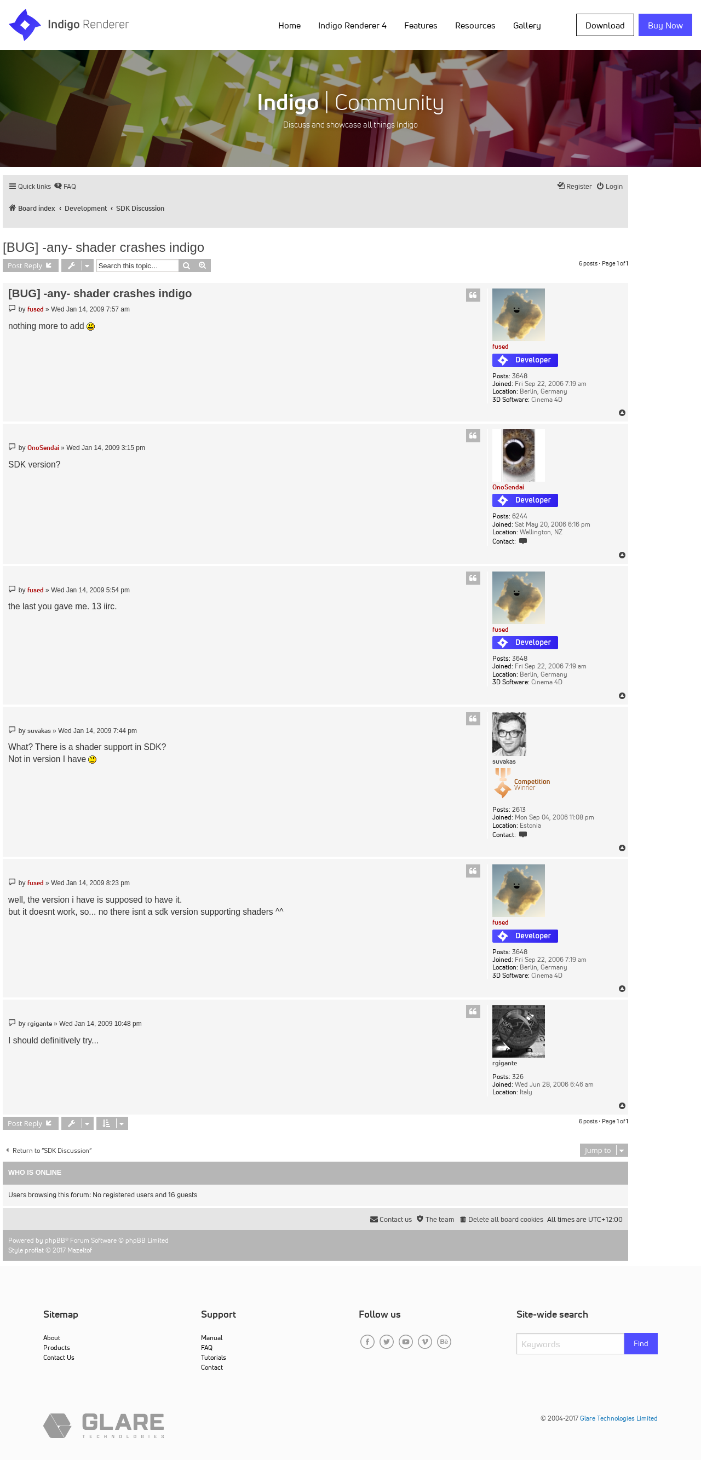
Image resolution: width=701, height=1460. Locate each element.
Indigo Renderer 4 (352, 25)
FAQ (206, 1347)
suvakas (504, 761)
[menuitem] (65, 186)
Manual (211, 1337)
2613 (519, 809)
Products (56, 1347)
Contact (212, 1367)
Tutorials (213, 1357)
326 (518, 1077)
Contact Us (58, 1357)
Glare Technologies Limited (619, 1418)
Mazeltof (79, 1250)
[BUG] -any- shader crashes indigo (103, 247)
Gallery (527, 25)
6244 (519, 516)
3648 (519, 376)
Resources (475, 25)
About (51, 1337)
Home (289, 25)
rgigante (504, 1063)
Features (421, 25)
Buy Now (665, 25)
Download (605, 25)
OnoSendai (508, 487)
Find (641, 1343)
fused (500, 346)
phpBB (55, 1240)
